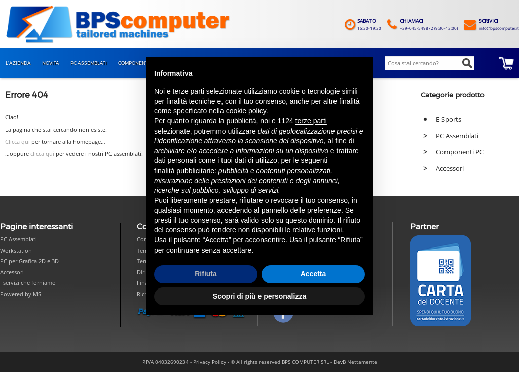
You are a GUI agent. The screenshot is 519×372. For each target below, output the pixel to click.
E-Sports (448, 119)
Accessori (450, 168)
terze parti (311, 121)
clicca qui (42, 153)
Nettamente (362, 361)
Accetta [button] (313, 274)
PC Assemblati (457, 135)
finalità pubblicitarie (184, 171)
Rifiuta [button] (206, 274)
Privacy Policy (209, 361)
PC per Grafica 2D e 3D (29, 261)
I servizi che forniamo (28, 282)
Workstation (16, 250)
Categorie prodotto (452, 95)
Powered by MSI (21, 294)
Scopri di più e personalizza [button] (259, 296)
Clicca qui (17, 141)
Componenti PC (460, 151)
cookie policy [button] (246, 111)
